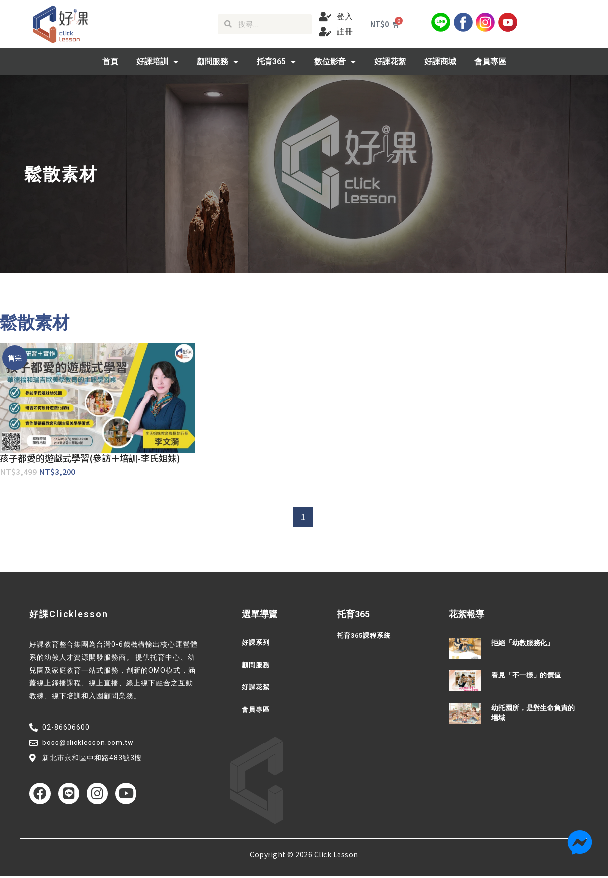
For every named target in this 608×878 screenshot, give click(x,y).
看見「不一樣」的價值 (526, 675)
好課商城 (440, 61)
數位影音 (335, 61)
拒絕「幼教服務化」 (522, 643)
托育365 (276, 61)
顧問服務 (217, 61)
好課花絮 (390, 61)
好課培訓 (157, 61)
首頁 (110, 61)
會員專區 (490, 61)
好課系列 (256, 643)
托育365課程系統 (366, 636)
